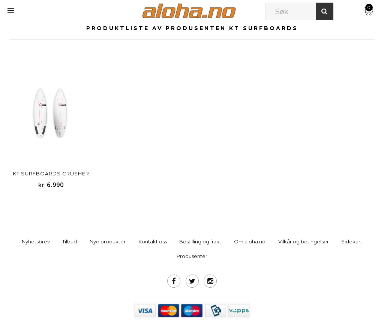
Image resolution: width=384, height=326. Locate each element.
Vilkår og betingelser (303, 241)
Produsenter (192, 256)
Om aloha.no (250, 241)
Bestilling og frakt (200, 241)
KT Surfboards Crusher (51, 174)
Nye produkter (108, 241)
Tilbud (69, 241)
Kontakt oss (152, 241)
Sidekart (351, 241)
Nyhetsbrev (36, 241)
